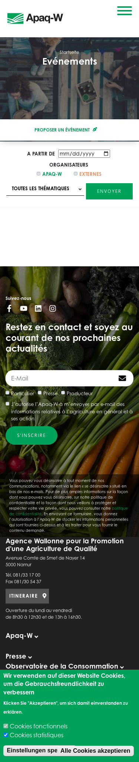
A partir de (41, 154)
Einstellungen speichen (40, 750)
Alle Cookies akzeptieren (95, 751)
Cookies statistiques (36, 735)
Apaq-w (52, 174)
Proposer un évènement (65, 130)
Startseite (69, 52)
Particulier (22, 393)
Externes (90, 174)
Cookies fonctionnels (38, 726)
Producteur (80, 393)
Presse (50, 393)
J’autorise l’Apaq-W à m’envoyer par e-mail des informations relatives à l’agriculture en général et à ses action (72, 411)
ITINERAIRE (23, 596)
